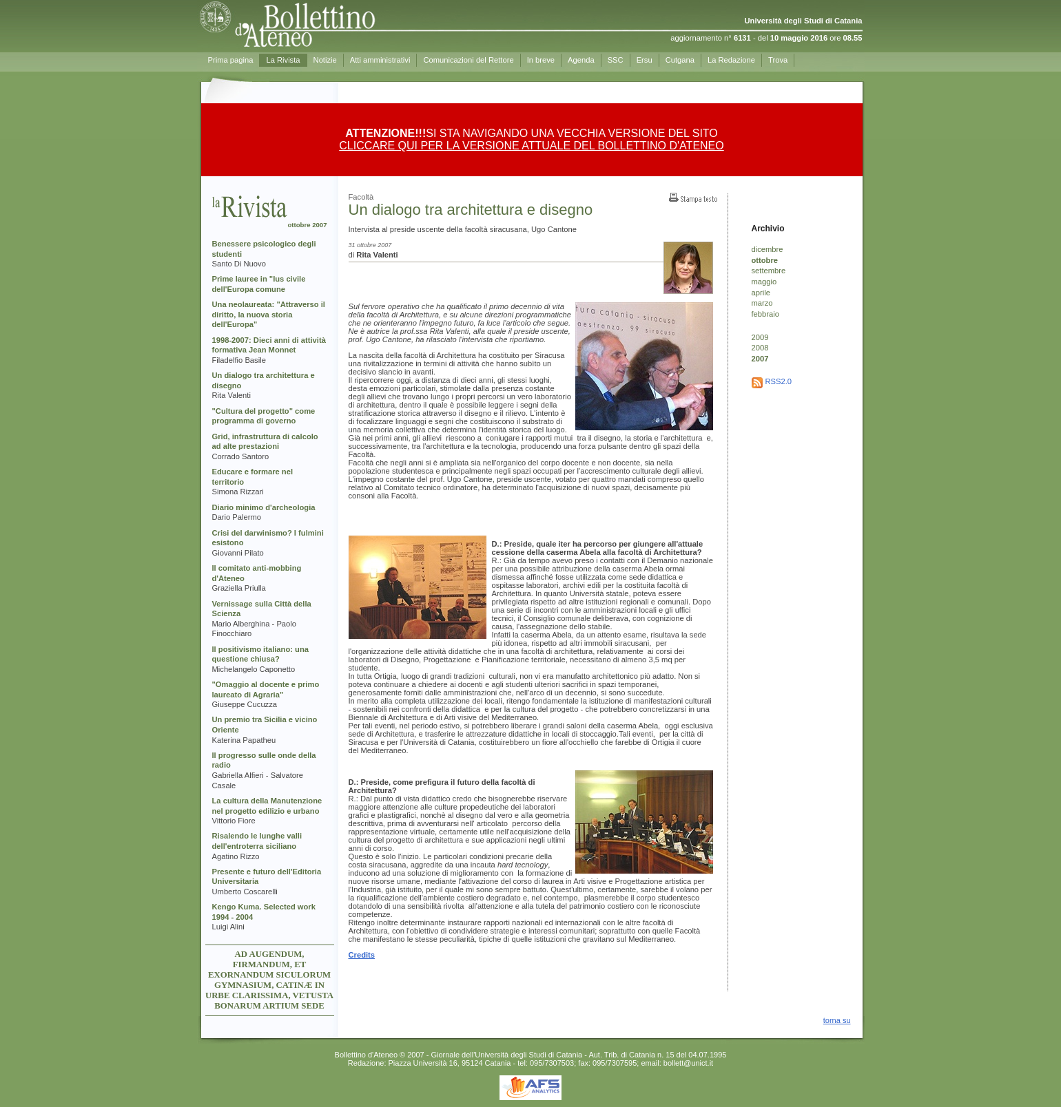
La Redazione (731, 60)
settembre (769, 270)
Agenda (581, 60)
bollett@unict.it (688, 1063)
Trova (777, 60)
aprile (761, 292)
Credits (362, 955)
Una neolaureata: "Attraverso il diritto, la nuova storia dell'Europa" (268, 314)
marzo (762, 303)
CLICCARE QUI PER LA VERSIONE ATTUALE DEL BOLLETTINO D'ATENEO (531, 145)
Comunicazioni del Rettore (468, 60)
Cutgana (680, 60)
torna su (837, 1020)
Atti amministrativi (380, 60)
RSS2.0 (778, 381)
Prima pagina (231, 60)
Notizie (325, 60)
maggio (764, 281)
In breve (541, 60)
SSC (616, 60)
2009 (760, 337)
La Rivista (283, 60)
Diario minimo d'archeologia (264, 507)
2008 (760, 348)
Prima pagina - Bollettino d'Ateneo (324, 24)
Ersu (644, 60)
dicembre (767, 249)
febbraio (765, 314)
